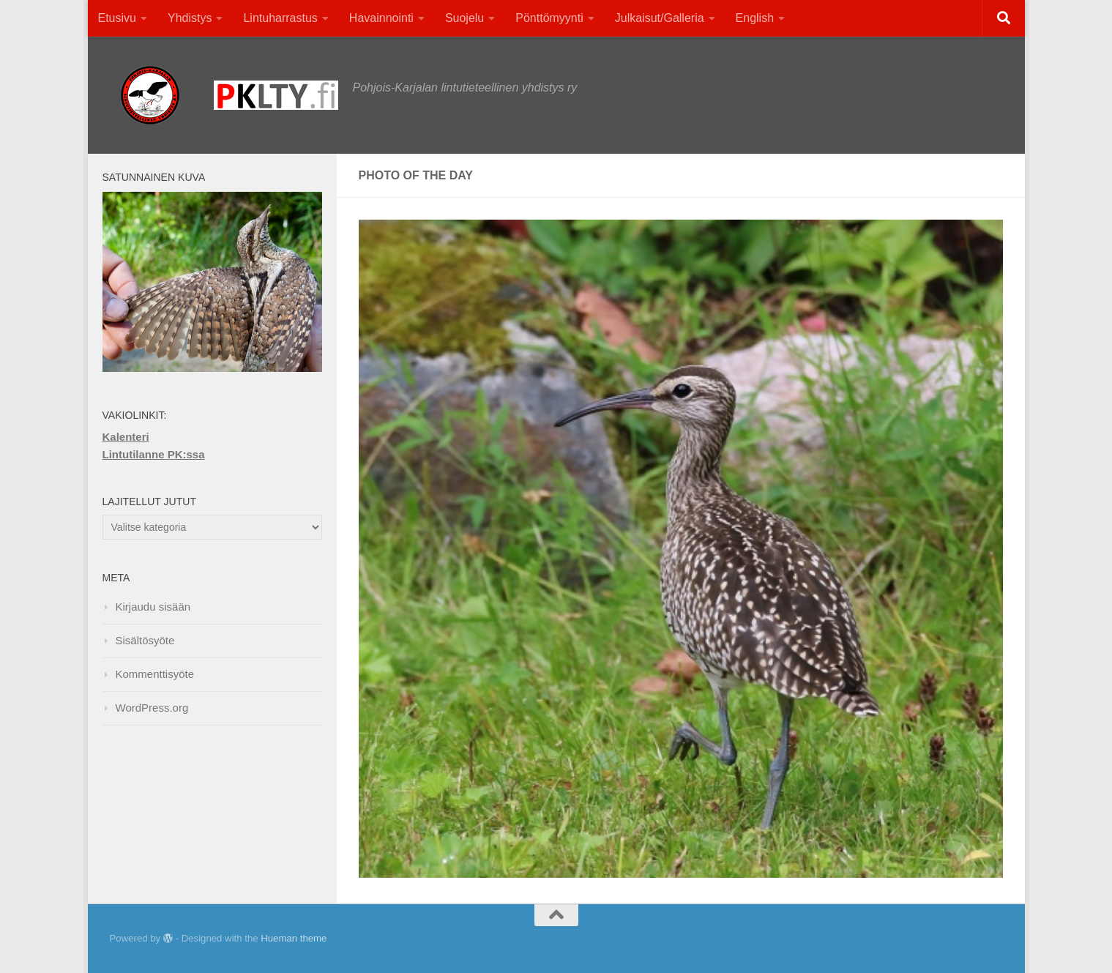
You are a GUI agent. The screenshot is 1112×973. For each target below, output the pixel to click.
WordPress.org (152, 707)
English (755, 18)
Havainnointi (381, 18)
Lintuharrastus (280, 18)
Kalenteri (125, 436)
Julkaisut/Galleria (659, 18)
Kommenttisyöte (155, 674)
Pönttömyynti (549, 18)
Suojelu (464, 18)
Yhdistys (190, 18)
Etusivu (117, 18)
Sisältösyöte (145, 640)
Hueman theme (293, 938)
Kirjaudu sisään (153, 606)
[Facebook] (965, 939)
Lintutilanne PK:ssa (153, 454)
